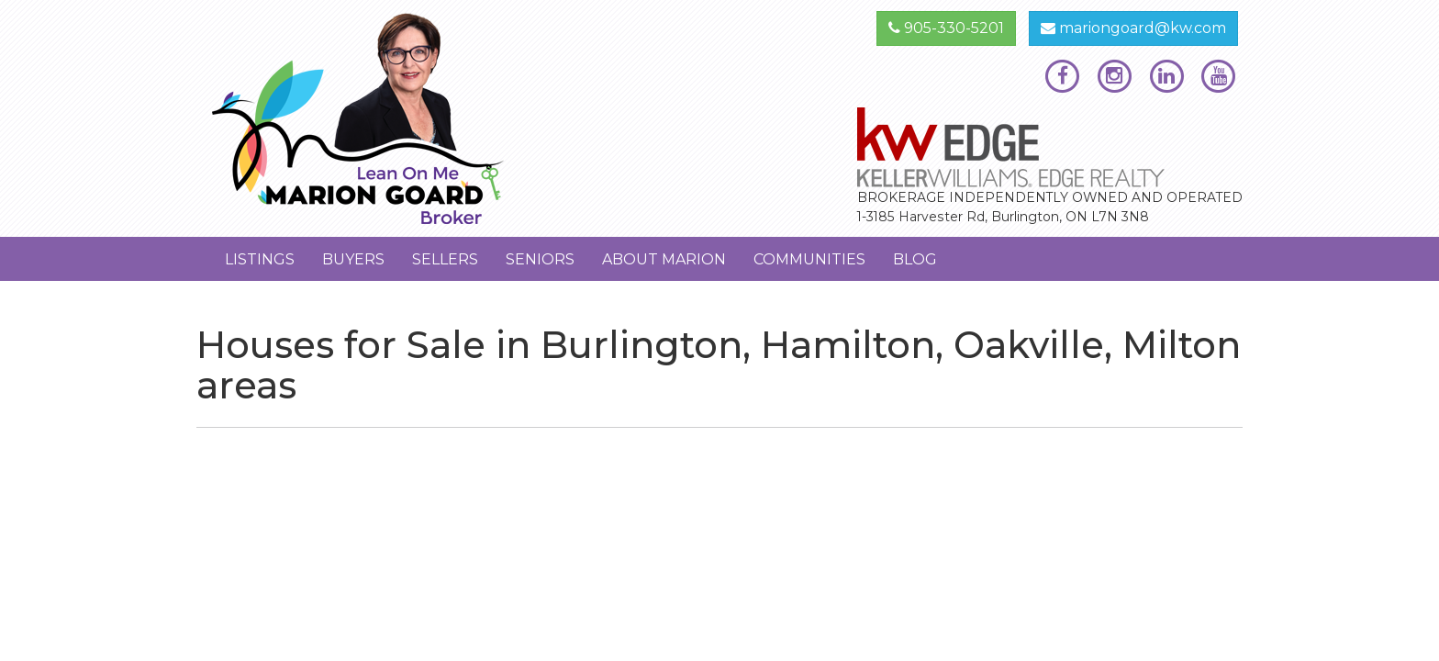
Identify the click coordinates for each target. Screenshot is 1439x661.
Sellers (445, 259)
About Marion (664, 259)
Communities (809, 259)
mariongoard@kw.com (1133, 28)
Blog (915, 259)
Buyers (353, 259)
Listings (260, 259)
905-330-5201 (946, 28)
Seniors (540, 259)
